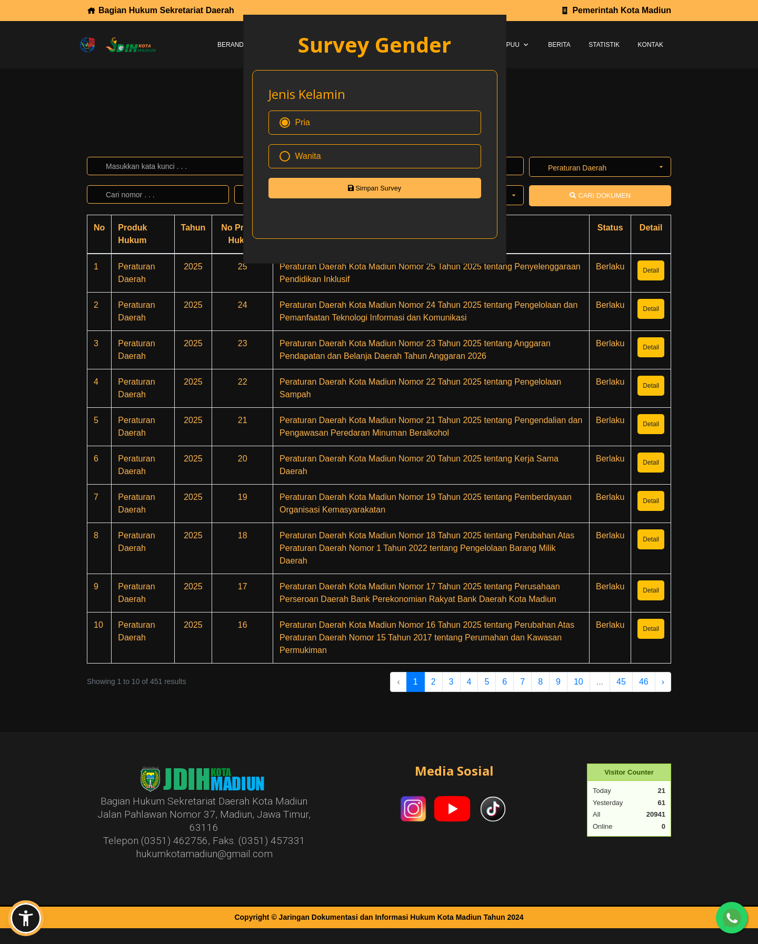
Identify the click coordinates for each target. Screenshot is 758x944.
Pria (295, 122)
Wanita (300, 156)
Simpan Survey (374, 188)
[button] (26, 918)
